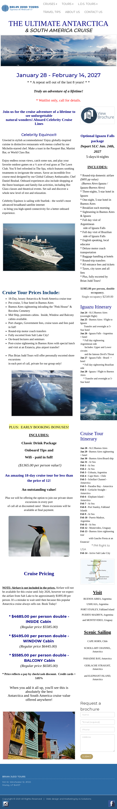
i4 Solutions (85, 798)
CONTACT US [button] (93, 12)
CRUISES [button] (50, 4)
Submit (86, 756)
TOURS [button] (67, 4)
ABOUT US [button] (72, 12)
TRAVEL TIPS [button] (52, 12)
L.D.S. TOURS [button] (88, 4)
